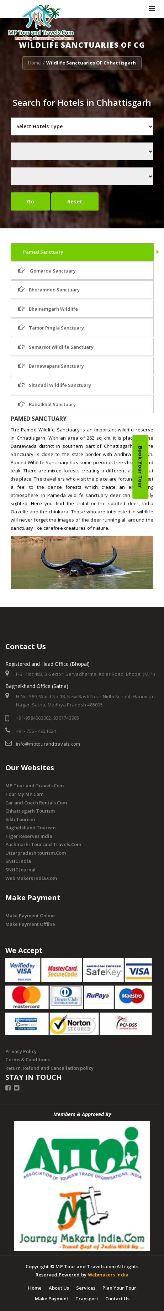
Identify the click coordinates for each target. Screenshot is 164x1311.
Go (30, 201)
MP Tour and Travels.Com (34, 785)
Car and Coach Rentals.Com (36, 802)
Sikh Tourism (20, 819)
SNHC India (18, 861)
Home (34, 62)
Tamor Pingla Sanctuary (51, 327)
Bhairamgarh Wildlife (48, 308)
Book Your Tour (140, 467)
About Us (59, 1288)
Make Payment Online (30, 915)
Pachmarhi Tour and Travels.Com (43, 844)
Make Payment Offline (30, 924)
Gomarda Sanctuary (47, 270)
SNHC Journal (20, 869)
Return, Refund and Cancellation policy (49, 1068)
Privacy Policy (21, 1051)
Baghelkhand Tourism (30, 827)
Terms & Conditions (27, 1059)
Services (85, 1288)
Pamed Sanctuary (42, 252)
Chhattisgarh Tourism (30, 811)
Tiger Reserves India (28, 836)
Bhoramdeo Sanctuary (49, 289)
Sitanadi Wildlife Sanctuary (54, 385)
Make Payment (51, 1298)
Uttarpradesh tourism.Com (35, 853)
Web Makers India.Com (31, 878)
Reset (75, 201)
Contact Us (117, 1298)
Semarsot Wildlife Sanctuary (56, 346)
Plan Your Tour (119, 1288)
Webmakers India (108, 1274)
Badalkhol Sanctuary (47, 404)
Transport (86, 1298)
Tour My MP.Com (24, 794)
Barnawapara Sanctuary (51, 365)
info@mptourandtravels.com (48, 744)
